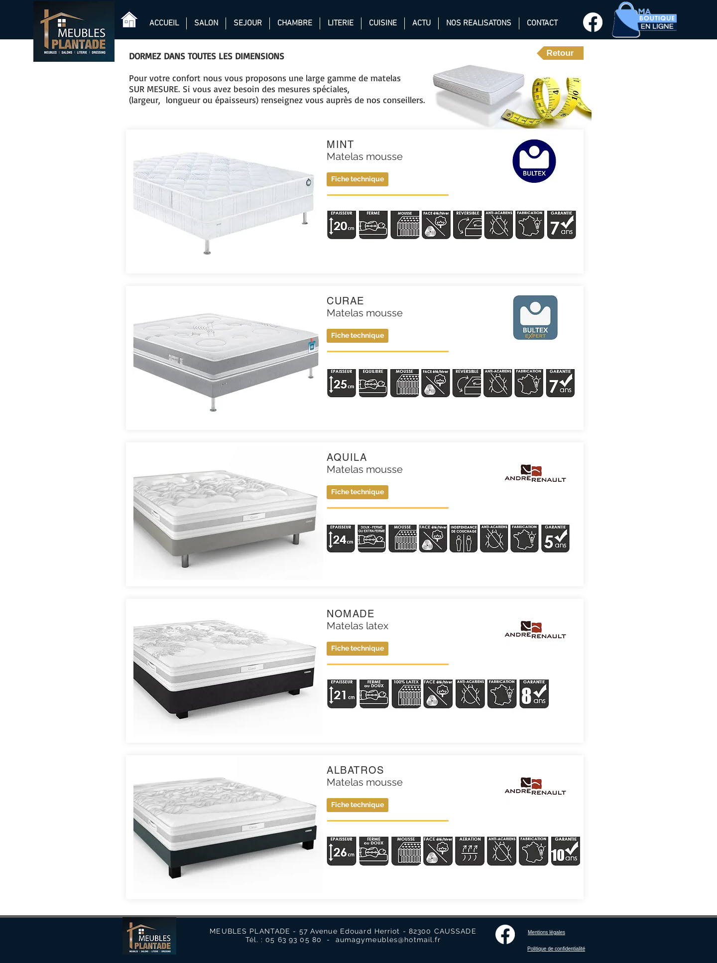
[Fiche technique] (357, 179)
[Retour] (560, 53)
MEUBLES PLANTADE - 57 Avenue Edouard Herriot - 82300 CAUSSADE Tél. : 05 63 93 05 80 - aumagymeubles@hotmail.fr (343, 935)
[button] (357, 492)
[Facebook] (592, 22)
